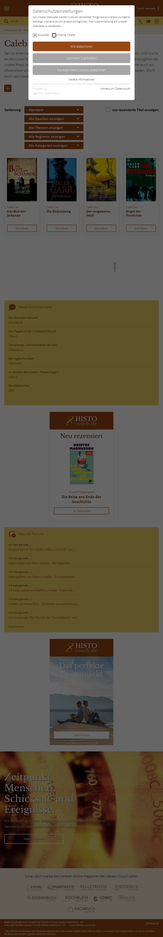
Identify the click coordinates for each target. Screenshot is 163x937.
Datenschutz (123, 88)
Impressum (107, 88)
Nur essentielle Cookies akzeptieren (81, 70)
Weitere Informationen (81, 79)
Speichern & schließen (81, 58)
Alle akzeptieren (81, 46)
